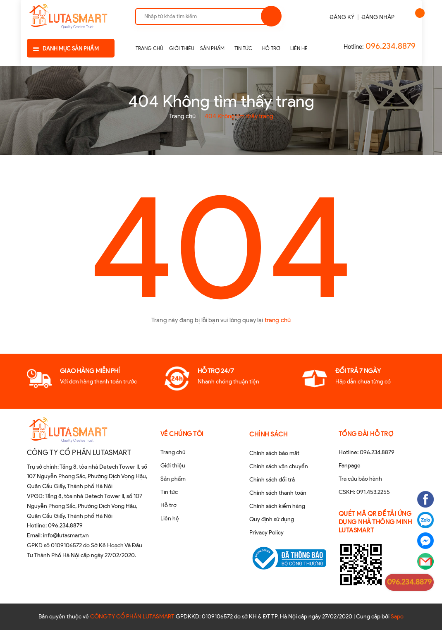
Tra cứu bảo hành (360, 478)
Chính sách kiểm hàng (277, 506)
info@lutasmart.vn (66, 535)
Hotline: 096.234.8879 (366, 452)
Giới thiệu (172, 465)
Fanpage (350, 465)
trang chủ (278, 320)
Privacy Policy (266, 532)
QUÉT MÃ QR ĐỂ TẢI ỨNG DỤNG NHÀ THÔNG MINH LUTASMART (375, 522)
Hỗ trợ (168, 505)
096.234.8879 (391, 46)
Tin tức (169, 492)
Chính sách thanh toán (277, 492)
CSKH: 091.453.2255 (364, 492)
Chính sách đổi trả (272, 479)
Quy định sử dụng (271, 519)
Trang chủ (173, 452)
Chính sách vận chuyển (278, 466)
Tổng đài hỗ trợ (366, 434)
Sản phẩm (173, 478)
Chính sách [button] (268, 434)
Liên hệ (169, 518)
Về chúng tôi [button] (182, 434)
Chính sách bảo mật (274, 453)
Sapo (397, 616)
